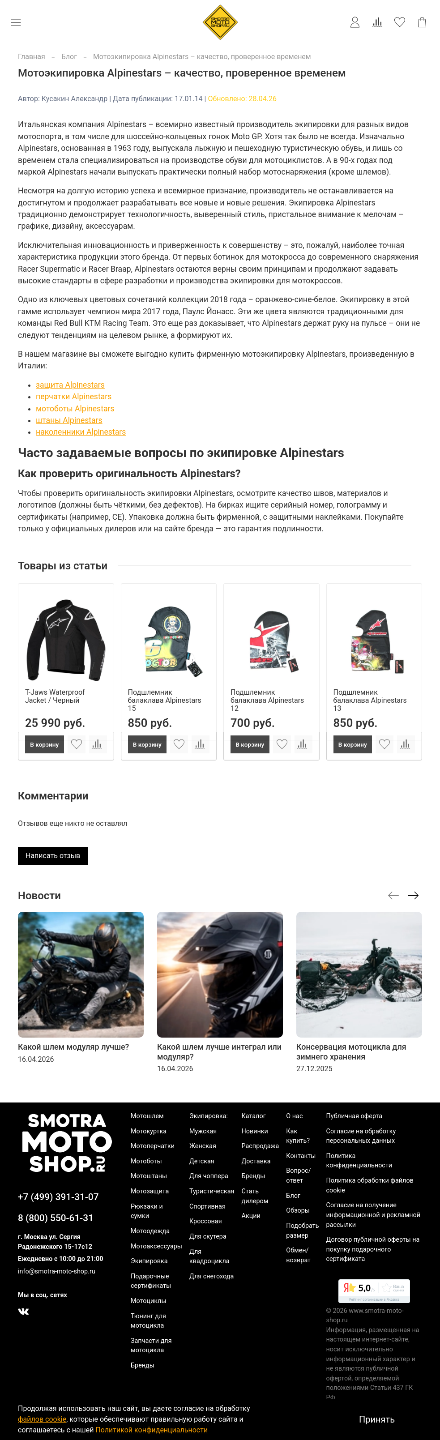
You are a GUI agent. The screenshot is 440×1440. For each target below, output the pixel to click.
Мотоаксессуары (156, 1246)
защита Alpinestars (70, 384)
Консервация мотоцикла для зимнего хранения (351, 1051)
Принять (377, 1419)
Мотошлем (147, 1116)
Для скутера (207, 1236)
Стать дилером (255, 1196)
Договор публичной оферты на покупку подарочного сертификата (373, 1249)
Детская (201, 1161)
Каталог (254, 1116)
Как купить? (298, 1136)
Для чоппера (208, 1176)
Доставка (256, 1161)
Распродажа (260, 1146)
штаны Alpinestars (69, 420)
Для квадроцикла (209, 1256)
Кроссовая (205, 1221)
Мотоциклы (149, 1301)
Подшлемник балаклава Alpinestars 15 (164, 700)
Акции (251, 1216)
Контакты (301, 1156)
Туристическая (212, 1191)
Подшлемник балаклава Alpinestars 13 (370, 700)
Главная (31, 56)
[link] (374, 1292)
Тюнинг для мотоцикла (148, 1321)
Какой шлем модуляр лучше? (73, 1046)
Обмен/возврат (298, 1255)
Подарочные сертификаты (151, 1281)
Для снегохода (211, 1276)
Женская (202, 1146)
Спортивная (207, 1206)
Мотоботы (146, 1161)
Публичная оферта (354, 1116)
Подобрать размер (302, 1230)
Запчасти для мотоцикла (151, 1346)
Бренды (142, 1365)
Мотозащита (150, 1191)
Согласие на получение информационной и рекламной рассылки (373, 1214)
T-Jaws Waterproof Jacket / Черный (55, 696)
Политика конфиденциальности (359, 1161)
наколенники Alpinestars (81, 431)
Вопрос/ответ (298, 1175)
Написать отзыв (53, 855)
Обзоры (298, 1210)
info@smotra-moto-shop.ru (56, 1271)
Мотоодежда (150, 1231)
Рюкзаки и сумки (147, 1211)
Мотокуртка (149, 1131)
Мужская (203, 1131)
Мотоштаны (149, 1176)
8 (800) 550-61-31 (56, 1218)
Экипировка (149, 1261)
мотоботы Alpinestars (75, 408)
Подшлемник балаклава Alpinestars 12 (267, 700)
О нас (294, 1116)
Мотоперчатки (153, 1146)
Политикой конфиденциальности (151, 1430)
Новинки (255, 1131)
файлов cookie (42, 1419)
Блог (69, 56)
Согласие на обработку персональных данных (361, 1136)
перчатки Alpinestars (73, 396)
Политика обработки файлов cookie (370, 1185)
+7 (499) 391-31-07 (58, 1197)
